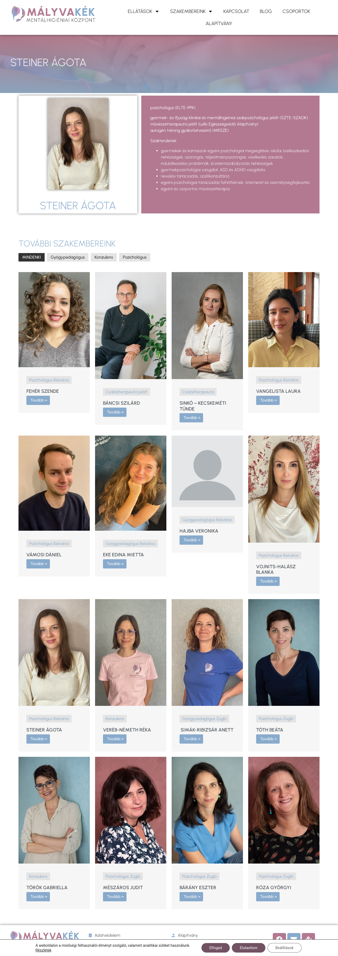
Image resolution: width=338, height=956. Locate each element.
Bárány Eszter (198, 887)
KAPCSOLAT (236, 11)
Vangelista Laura (278, 391)
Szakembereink (191, 11)
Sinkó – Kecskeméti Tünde (203, 406)
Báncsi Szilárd (121, 403)
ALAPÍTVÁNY (219, 23)
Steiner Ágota (44, 730)
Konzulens (104, 257)
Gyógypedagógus (68, 257)
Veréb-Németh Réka (127, 730)
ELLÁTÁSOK (143, 11)
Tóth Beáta (269, 730)
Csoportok (296, 11)
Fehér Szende (42, 391)
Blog (266, 11)
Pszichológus (135, 257)
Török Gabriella (47, 887)
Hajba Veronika (199, 531)
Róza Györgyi (273, 887)
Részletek (43, 950)
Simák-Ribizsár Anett (206, 730)
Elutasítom (248, 948)
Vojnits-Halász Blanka (276, 569)
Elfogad (215, 948)
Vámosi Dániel (44, 555)
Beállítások (284, 948)
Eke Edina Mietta (123, 555)
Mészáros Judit (123, 887)
